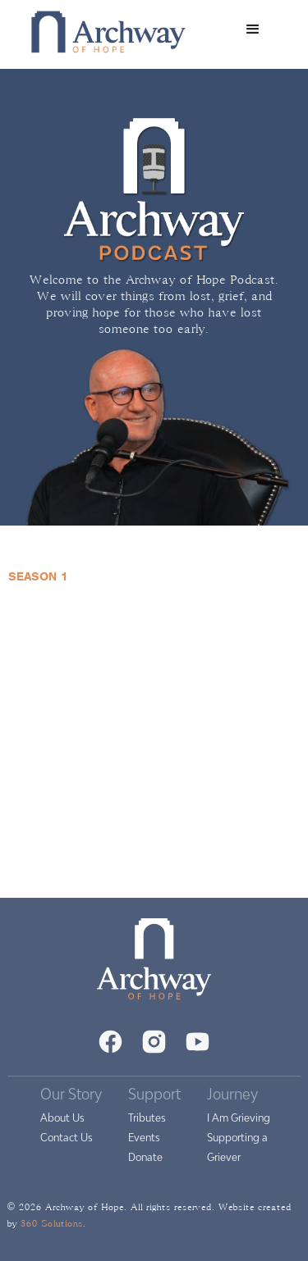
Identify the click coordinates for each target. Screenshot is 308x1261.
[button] (253, 29)
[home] (104, 29)
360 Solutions (52, 1223)
